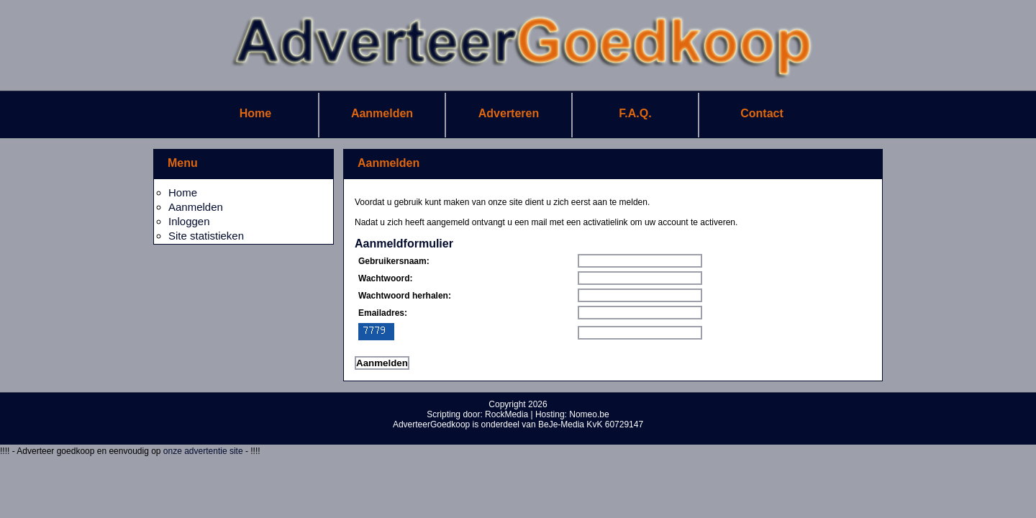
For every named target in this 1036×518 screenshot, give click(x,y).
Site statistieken (206, 236)
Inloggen (189, 221)
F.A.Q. (635, 113)
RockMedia (506, 414)
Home (255, 113)
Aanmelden (382, 113)
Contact (761, 113)
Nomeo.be (589, 414)
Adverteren (508, 113)
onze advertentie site (204, 451)
